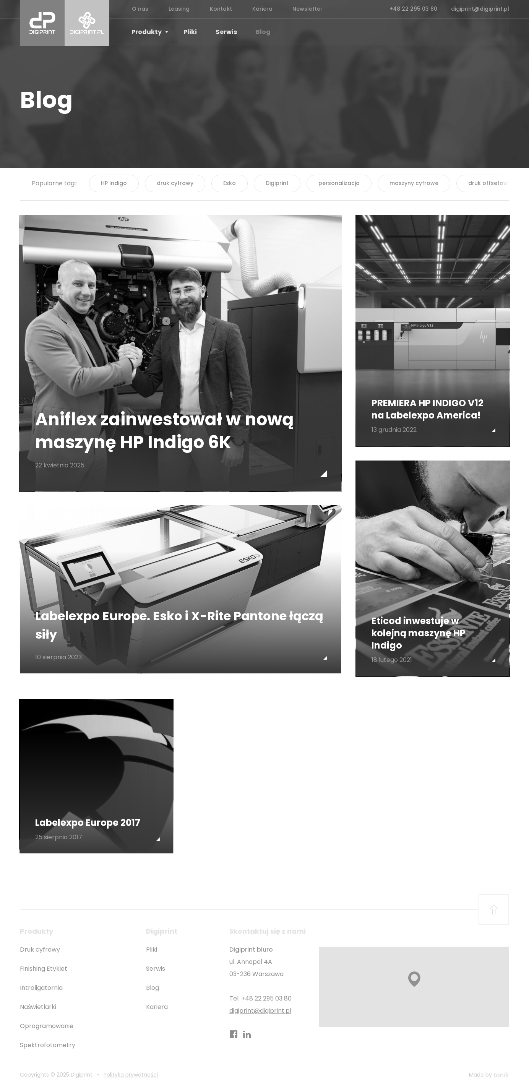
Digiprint (277, 183)
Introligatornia (41, 984)
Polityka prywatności (131, 1071)
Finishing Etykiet (43, 965)
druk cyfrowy (175, 183)
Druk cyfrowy (40, 946)
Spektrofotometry (47, 1042)
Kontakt (214, 9)
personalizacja (339, 183)
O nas (139, 9)
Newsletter (296, 9)
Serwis (219, 32)
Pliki (185, 32)
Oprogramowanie (46, 1023)
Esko (229, 183)
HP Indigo (114, 183)
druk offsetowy (489, 183)
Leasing (175, 9)
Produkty (150, 32)
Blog (253, 32)
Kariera (253, 9)
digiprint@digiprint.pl (480, 9)
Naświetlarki (38, 1003)
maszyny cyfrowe (413, 183)
